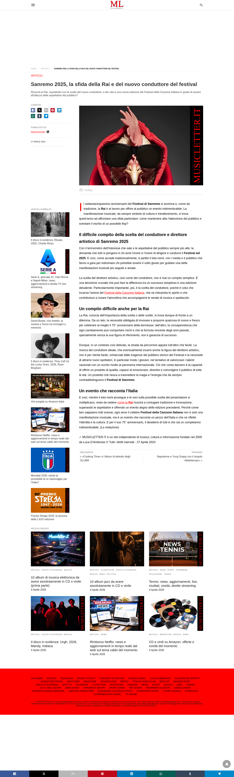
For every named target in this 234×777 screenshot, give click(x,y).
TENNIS (167, 574)
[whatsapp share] (33, 116)
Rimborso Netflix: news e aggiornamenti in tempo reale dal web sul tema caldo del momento (50, 438)
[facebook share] (33, 110)
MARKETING (166, 634)
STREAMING (182, 570)
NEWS (102, 574)
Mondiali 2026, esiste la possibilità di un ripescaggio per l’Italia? (49, 479)
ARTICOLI (45, 69)
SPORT (171, 570)
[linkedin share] (59, 110)
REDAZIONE (38, 132)
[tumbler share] (39, 116)
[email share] (46, 110)
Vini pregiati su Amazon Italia (47, 401)
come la (125, 402)
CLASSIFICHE (107, 570)
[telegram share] (46, 116)
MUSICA (68, 570)
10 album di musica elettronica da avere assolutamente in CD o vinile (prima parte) (56, 581)
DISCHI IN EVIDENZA (52, 570)
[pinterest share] (53, 110)
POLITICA (111, 574)
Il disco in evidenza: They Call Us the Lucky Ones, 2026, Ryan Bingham (50, 364)
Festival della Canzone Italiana (124, 292)
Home (33, 69)
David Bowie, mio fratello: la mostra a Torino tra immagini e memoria (48, 324)
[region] (117, 36)
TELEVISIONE (155, 574)
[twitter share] (39, 110)
